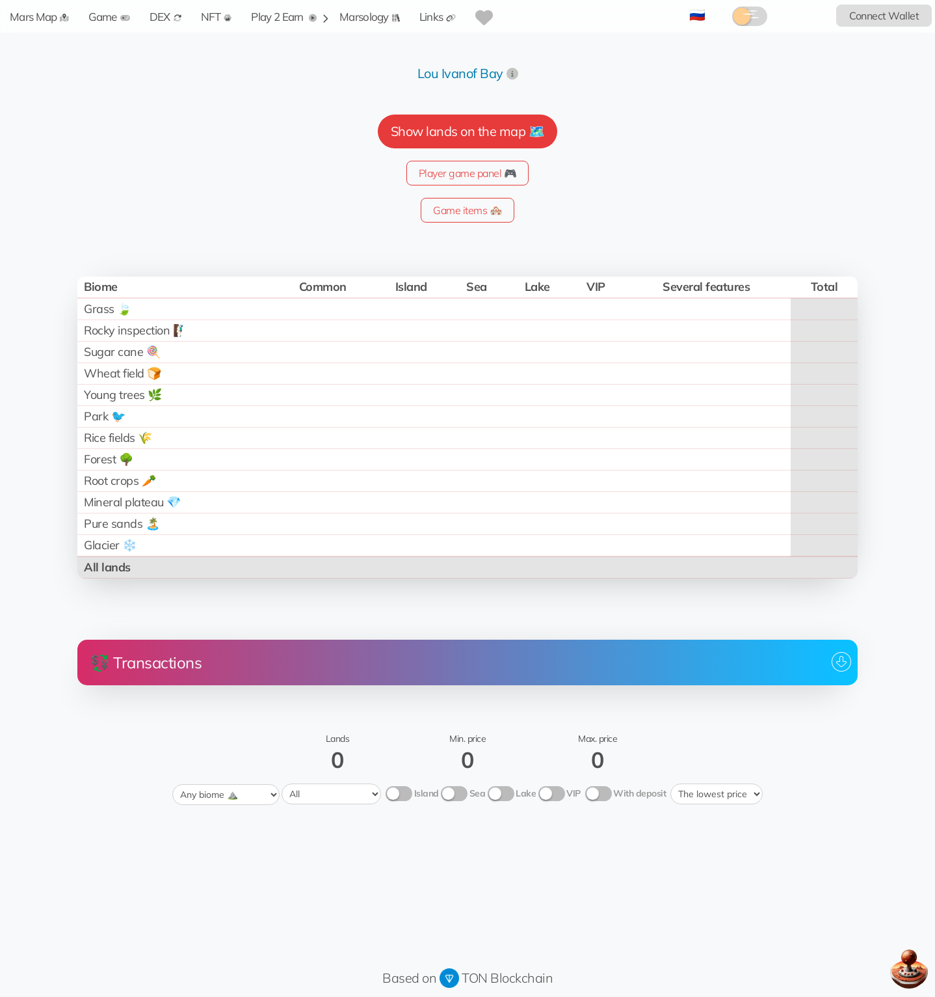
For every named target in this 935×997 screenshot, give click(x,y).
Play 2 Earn (284, 16)
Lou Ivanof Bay (460, 73)
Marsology (369, 16)
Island (426, 793)
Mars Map (39, 16)
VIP (573, 793)
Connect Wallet (884, 15)
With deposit (639, 793)
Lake (526, 793)
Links (437, 16)
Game (108, 16)
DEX (165, 16)
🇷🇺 (697, 15)
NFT (216, 16)
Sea (477, 793)
